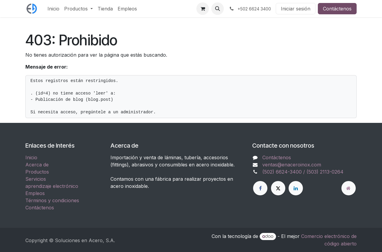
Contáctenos (337, 9)
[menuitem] (53, 9)
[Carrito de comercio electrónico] (202, 8)
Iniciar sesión (295, 9)
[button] (217, 8)
